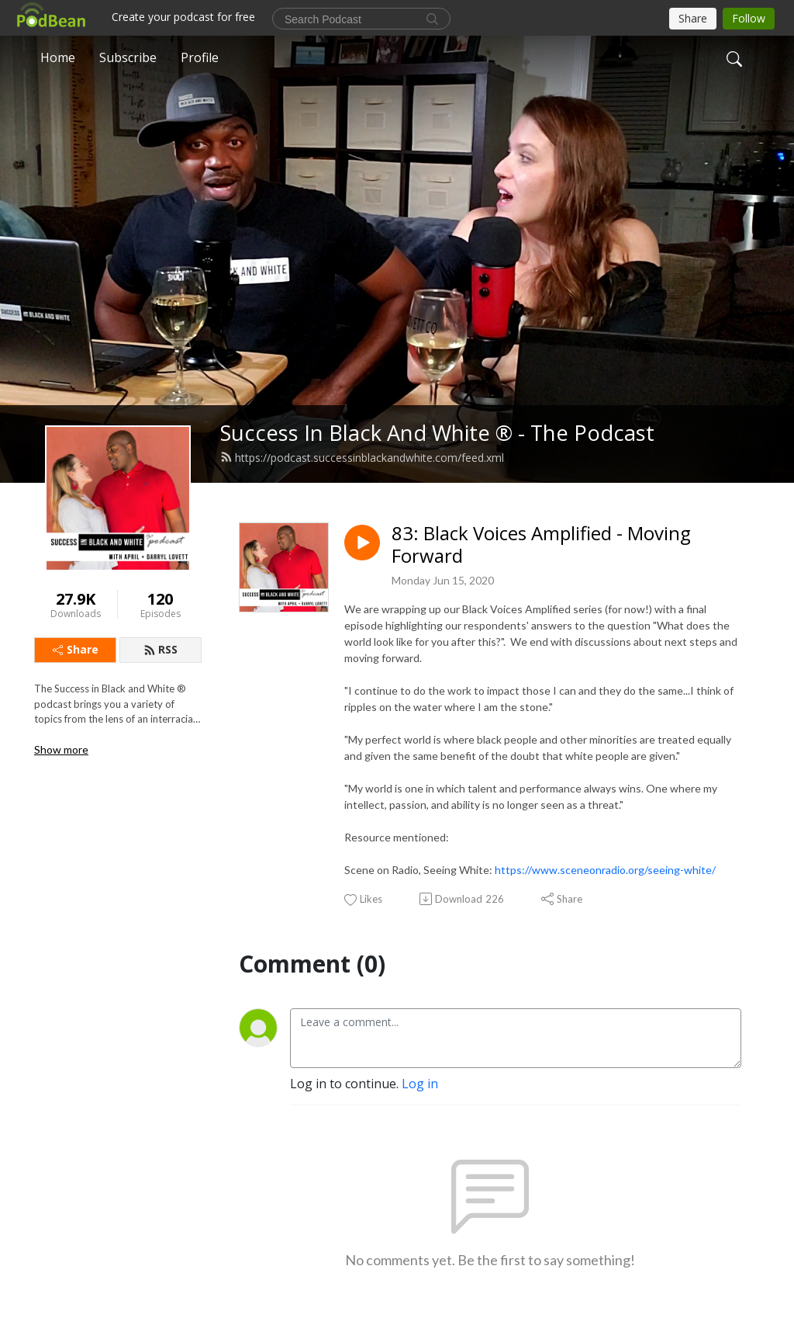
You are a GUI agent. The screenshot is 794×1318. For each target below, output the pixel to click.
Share (75, 649)
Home (57, 57)
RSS (160, 649)
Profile (200, 57)
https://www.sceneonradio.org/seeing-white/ (605, 869)
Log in (420, 1083)
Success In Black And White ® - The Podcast (437, 432)
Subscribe (128, 57)
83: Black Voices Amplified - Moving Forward (541, 544)
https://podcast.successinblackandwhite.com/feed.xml (362, 457)
